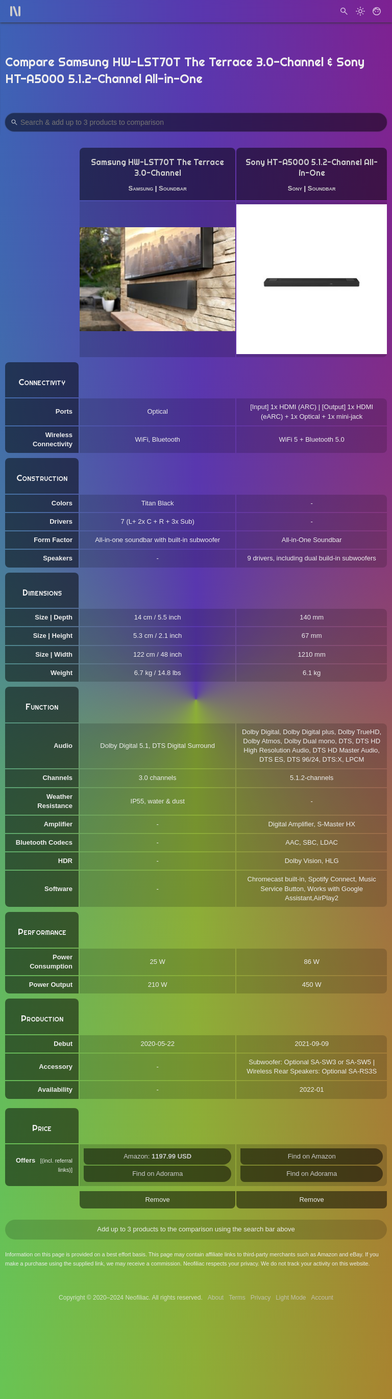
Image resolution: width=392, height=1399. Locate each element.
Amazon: (157, 1156)
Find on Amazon (312, 1156)
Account (322, 1297)
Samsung (141, 188)
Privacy (261, 1297)
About (216, 1297)
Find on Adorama (157, 1173)
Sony (295, 188)
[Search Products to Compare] (196, 122)
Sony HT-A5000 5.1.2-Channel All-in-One (312, 168)
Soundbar (173, 188)
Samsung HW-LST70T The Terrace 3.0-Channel (157, 168)
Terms (237, 1297)
